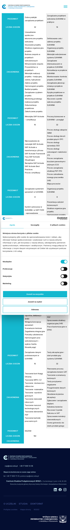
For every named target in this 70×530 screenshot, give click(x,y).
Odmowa (35, 310)
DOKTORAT (36, 504)
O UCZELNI (10, 504)
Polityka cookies (10, 509)
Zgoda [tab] (12, 225)
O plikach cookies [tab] (57, 225)
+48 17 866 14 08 (26, 466)
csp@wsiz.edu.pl (11, 466)
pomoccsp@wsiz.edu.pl (29, 476)
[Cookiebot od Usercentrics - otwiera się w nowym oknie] (57, 218)
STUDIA (23, 504)
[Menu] (65, 6)
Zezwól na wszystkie (35, 294)
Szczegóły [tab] (35, 225)
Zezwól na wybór (35, 302)
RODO (36, 509)
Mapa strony (25, 509)
